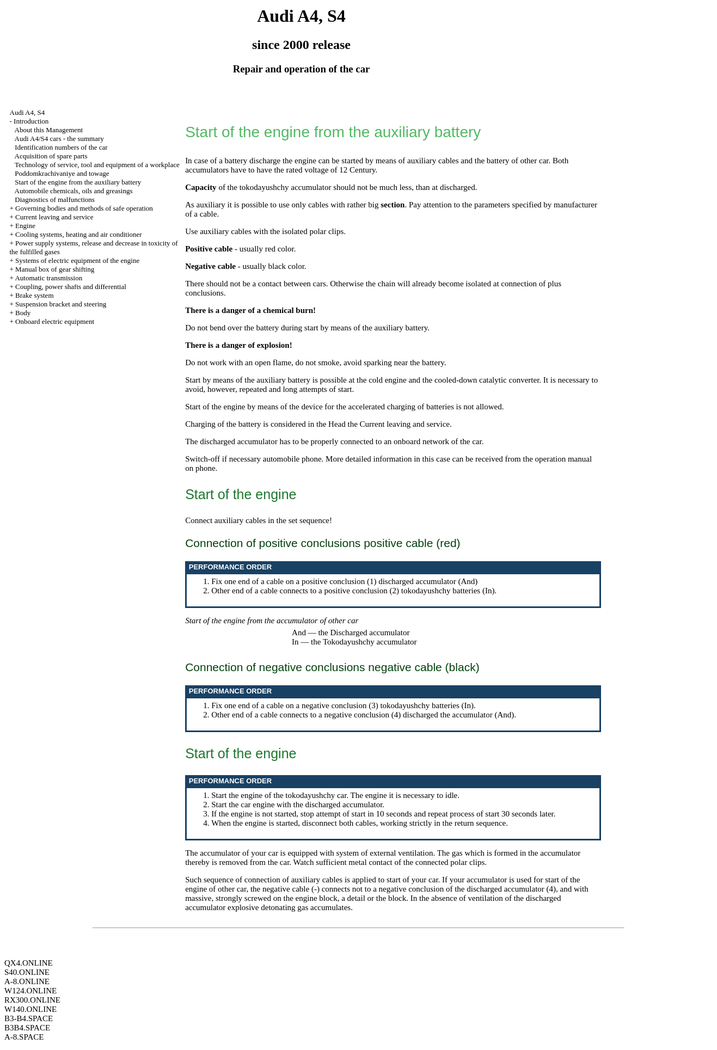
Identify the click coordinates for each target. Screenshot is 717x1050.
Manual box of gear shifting (54, 269)
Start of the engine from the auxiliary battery (78, 182)
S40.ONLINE (27, 972)
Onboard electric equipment (54, 321)
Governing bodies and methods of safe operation (84, 208)
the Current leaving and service (399, 424)
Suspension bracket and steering (60, 304)
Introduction (31, 121)
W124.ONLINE (30, 990)
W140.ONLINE (30, 1009)
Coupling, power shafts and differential (70, 287)
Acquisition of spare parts (51, 156)
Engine (25, 226)
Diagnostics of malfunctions (55, 199)
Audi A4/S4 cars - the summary (59, 138)
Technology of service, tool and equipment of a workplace (97, 165)
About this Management (49, 130)
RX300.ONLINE (32, 1000)
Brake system (34, 295)
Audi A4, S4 (27, 112)
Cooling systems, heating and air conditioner (78, 234)
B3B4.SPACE (27, 1027)
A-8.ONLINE (27, 981)
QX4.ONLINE (28, 963)
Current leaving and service (54, 217)
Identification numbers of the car (61, 147)
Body (22, 313)
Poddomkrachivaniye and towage (62, 173)
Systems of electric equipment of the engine (77, 260)
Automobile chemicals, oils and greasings (74, 191)
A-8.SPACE (24, 1037)
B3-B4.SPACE (28, 1018)
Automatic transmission (48, 278)
